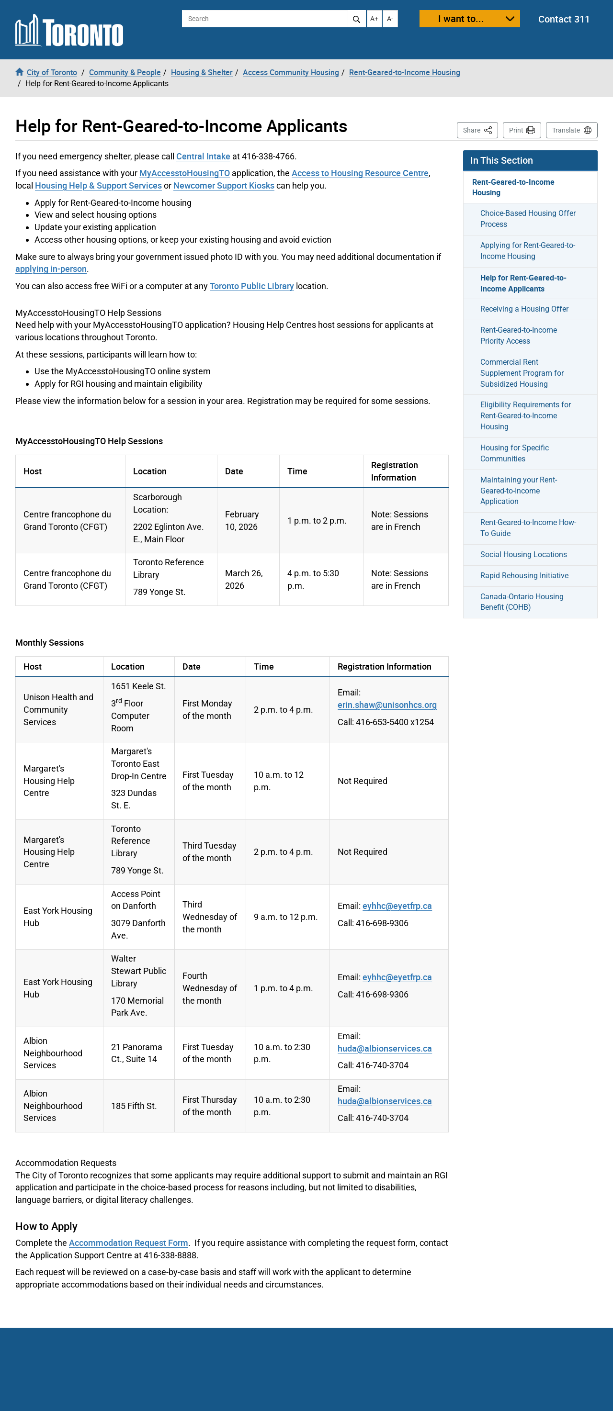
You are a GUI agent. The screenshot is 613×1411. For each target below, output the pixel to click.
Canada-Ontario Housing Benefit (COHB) (522, 602)
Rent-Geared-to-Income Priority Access (518, 335)
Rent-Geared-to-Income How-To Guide (528, 528)
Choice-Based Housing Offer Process (528, 219)
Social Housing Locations (523, 554)
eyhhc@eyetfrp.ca (397, 905)
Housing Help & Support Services (98, 185)
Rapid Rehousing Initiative (524, 575)
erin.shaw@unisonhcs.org (387, 704)
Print (516, 130)
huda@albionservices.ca (385, 1048)
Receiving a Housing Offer (524, 309)
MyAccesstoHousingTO (184, 173)
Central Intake (203, 156)
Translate (566, 130)
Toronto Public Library (252, 285)
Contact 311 (564, 18)
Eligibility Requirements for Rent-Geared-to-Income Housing (525, 415)
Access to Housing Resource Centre (360, 173)
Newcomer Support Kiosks (223, 185)
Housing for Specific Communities (514, 453)
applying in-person (51, 268)
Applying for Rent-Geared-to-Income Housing (527, 251)
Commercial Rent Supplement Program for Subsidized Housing (522, 373)
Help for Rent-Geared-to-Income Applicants (523, 283)
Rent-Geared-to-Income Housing (513, 187)
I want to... (461, 18)
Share (480, 129)
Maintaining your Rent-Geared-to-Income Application (518, 490)
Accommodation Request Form (128, 1242)
